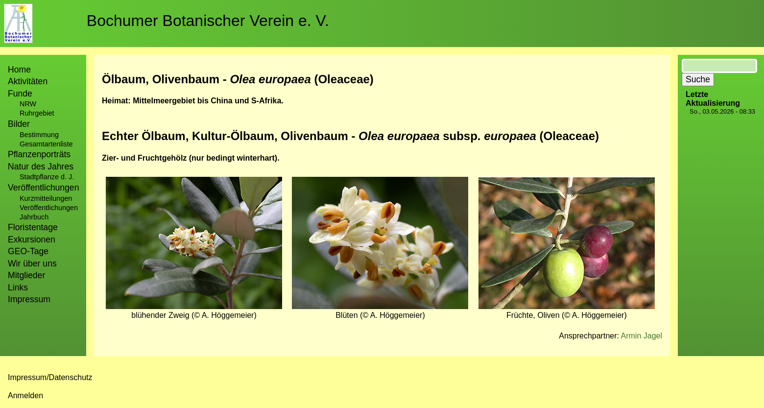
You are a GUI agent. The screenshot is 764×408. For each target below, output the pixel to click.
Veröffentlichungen (49, 208)
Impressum (29, 299)
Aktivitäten (28, 81)
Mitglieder (26, 275)
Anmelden (25, 395)
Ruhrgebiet (37, 113)
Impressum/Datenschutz (50, 377)
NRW (28, 104)
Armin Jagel (641, 336)
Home (19, 69)
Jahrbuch (34, 217)
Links (18, 287)
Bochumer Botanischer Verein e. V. (208, 20)
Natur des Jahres (40, 166)
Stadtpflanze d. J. (47, 177)
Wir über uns (32, 263)
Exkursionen (31, 239)
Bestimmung (39, 135)
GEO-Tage (28, 251)
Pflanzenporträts (39, 154)
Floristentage (33, 227)
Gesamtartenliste (46, 144)
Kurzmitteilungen (46, 198)
